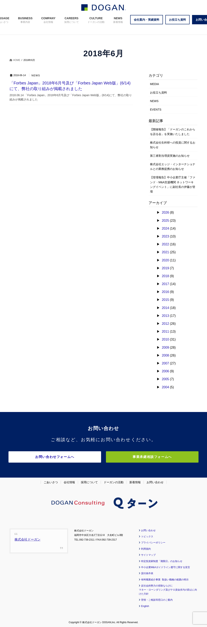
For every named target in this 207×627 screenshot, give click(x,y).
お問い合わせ (155, 481)
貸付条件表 (147, 572)
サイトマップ (148, 554)
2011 (165, 331)
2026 (165, 212)
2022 (165, 244)
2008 (165, 355)
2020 (165, 260)
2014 (165, 308)
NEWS (36, 75)
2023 (165, 236)
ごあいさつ (51, 481)
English (145, 605)
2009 (165, 347)
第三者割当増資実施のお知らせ (170, 155)
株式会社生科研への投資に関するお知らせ (172, 145)
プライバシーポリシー (153, 542)
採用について (89, 481)
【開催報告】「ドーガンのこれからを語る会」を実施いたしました (172, 132)
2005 (165, 379)
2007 (165, 363)
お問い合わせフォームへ (68, 457)
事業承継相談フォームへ (138, 457)
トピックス (147, 535)
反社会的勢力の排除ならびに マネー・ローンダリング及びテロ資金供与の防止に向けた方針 (168, 588)
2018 (165, 276)
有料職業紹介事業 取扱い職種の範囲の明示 (165, 578)
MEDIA (154, 84)
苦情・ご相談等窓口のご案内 (157, 599)
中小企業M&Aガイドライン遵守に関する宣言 (165, 566)
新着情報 (135, 481)
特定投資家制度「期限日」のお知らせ (161, 560)
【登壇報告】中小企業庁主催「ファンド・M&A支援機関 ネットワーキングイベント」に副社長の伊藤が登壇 (172, 184)
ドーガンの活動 (114, 481)
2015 (165, 299)
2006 (165, 371)
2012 (165, 323)
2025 (165, 220)
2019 (165, 268)
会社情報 (69, 481)
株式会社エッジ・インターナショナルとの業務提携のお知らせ (172, 166)
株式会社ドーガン (27, 538)
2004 (165, 387)
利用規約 (146, 548)
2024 (165, 228)
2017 (165, 284)
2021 (165, 252)
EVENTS (155, 109)
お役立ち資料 (158, 92)
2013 (165, 315)
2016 (165, 292)
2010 (165, 339)
